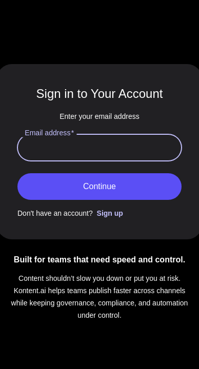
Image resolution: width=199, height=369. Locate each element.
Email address (49, 132)
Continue (99, 186)
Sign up (110, 213)
